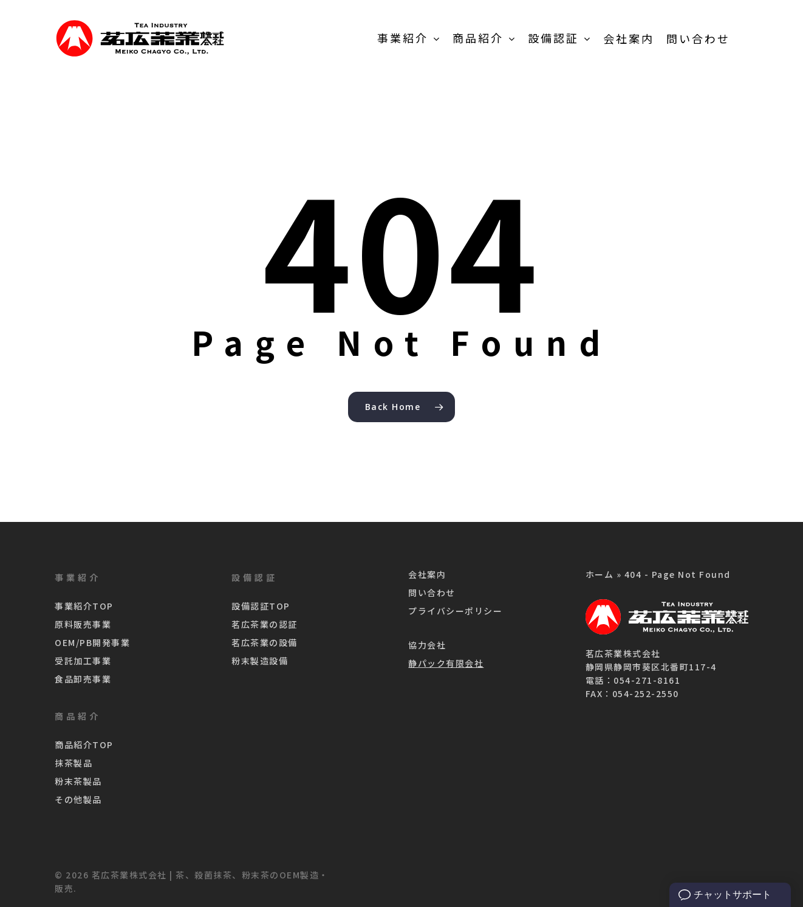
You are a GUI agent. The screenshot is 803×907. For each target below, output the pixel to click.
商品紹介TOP (84, 744)
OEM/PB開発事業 (92, 642)
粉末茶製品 (78, 781)
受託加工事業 (83, 661)
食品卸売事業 (83, 679)
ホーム (600, 574)
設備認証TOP (260, 606)
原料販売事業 (83, 624)
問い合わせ (432, 592)
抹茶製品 (73, 763)
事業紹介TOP (84, 606)
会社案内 (427, 574)
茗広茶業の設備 (264, 642)
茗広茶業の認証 (264, 624)
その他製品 (78, 799)
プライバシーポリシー (455, 611)
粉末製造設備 (259, 661)
